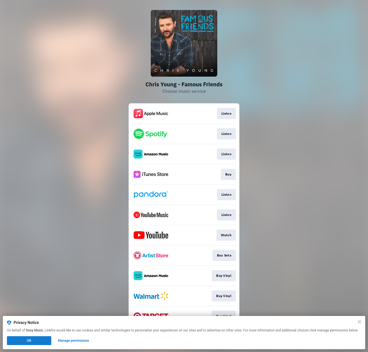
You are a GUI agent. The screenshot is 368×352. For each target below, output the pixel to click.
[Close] (359, 321)
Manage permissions (73, 341)
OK (29, 341)
